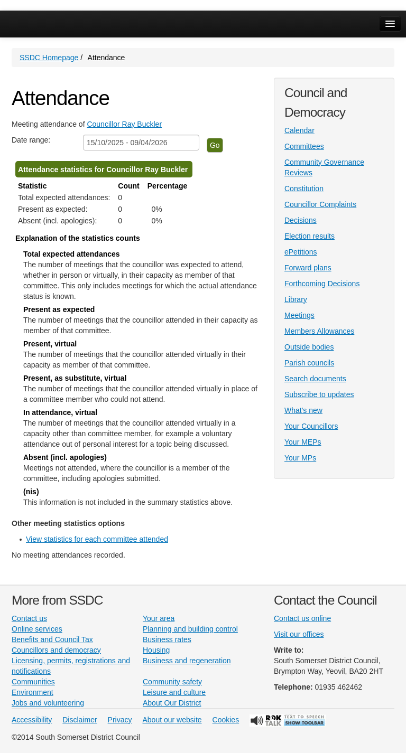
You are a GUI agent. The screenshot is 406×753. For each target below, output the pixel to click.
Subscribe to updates (319, 394)
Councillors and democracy (56, 650)
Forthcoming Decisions (321, 283)
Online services (37, 629)
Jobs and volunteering (48, 703)
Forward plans (307, 267)
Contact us (29, 618)
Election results (309, 236)
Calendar (299, 130)
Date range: (31, 140)
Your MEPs (302, 442)
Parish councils (309, 363)
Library (295, 299)
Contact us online (302, 618)
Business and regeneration (187, 660)
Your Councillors (311, 426)
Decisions (300, 220)
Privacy (120, 720)
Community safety (172, 681)
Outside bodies (309, 347)
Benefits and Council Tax (52, 639)
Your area (158, 618)
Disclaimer (79, 720)
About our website (172, 720)
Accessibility (32, 720)
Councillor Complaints (320, 204)
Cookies (226, 720)
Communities (33, 681)
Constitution (304, 188)
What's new (303, 410)
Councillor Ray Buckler (124, 124)
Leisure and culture (174, 692)
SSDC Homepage (49, 57)
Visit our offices (299, 634)
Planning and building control (190, 629)
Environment (32, 692)
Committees (304, 146)
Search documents (315, 378)
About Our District (172, 703)
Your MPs (300, 458)
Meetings (299, 315)
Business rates (167, 639)
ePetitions (300, 252)
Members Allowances (319, 331)
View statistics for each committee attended (97, 539)
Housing (156, 650)
